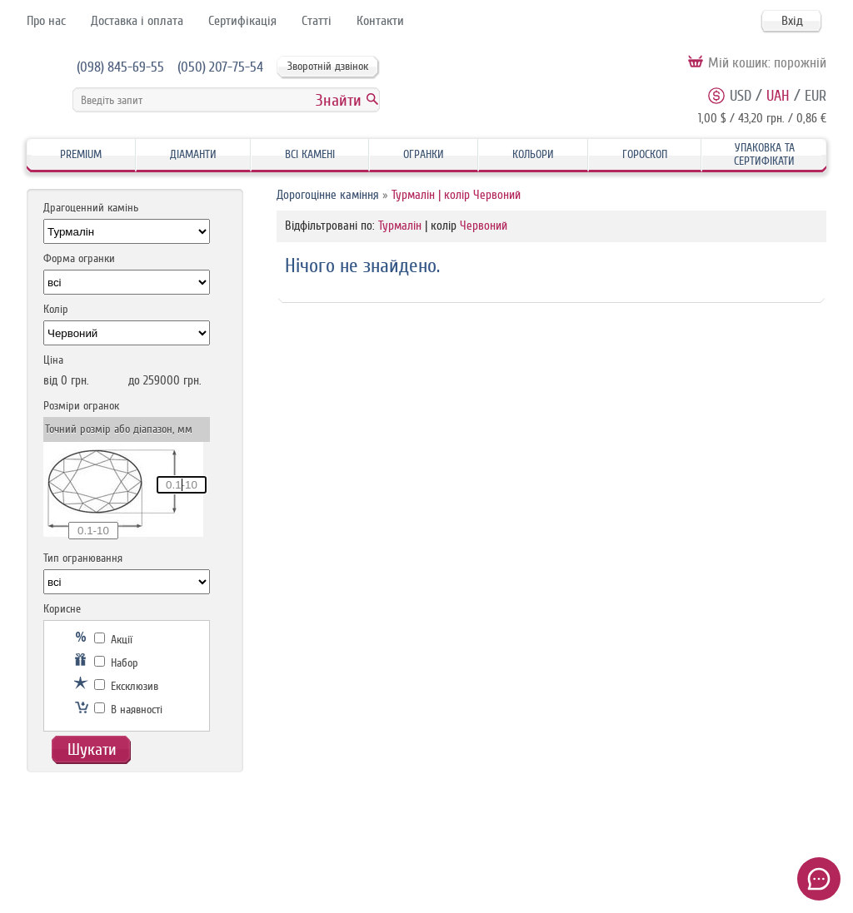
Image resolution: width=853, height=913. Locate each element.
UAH (778, 95)
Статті (317, 20)
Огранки (423, 154)
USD (740, 95)
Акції (113, 639)
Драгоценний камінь (90, 207)
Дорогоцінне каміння (328, 195)
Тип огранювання (82, 558)
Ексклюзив (126, 686)
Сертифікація (242, 20)
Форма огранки (79, 258)
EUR (815, 95)
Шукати (92, 749)
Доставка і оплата (137, 20)
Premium (81, 154)
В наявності (128, 709)
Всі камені (310, 154)
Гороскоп (644, 154)
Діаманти (193, 154)
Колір (55, 309)
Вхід (792, 20)
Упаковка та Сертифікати (764, 154)
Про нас (46, 20)
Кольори (533, 154)
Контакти (380, 20)
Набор (116, 663)
